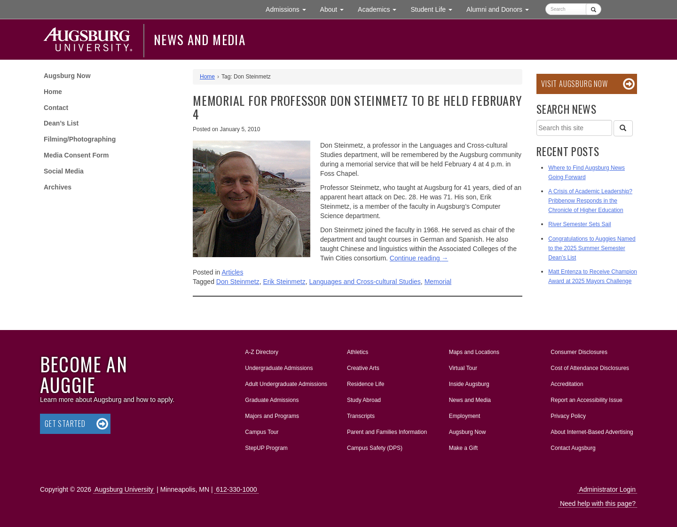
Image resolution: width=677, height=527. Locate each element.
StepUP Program (266, 448)
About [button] (335, 11)
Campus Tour (261, 432)
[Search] (623, 128)
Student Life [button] (434, 8)
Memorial (438, 281)
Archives (57, 187)
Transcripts (361, 416)
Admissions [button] (289, 8)
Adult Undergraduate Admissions (286, 384)
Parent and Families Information (387, 432)
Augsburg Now (67, 75)
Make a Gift (463, 448)
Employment (464, 416)
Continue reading (419, 258)
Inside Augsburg (469, 384)
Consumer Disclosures (579, 352)
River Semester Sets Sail (579, 224)
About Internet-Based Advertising (592, 432)
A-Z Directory (261, 352)
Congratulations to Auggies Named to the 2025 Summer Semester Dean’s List (591, 248)
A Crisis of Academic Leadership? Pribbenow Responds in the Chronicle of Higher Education (590, 200)
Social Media (64, 171)
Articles (233, 272)
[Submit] (593, 9)
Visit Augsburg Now (574, 83)
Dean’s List (61, 123)
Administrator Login (607, 489)
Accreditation (567, 384)
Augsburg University (123, 489)
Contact (56, 107)
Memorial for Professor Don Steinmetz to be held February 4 (357, 107)
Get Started (65, 423)
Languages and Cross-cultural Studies (364, 281)
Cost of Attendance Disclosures (590, 368)
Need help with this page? (598, 503)
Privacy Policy (568, 416)
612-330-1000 (236, 489)
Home (53, 91)
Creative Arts (363, 368)
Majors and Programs (271, 414)
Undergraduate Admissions (279, 368)
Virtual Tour (463, 368)
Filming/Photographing (80, 139)
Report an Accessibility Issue (586, 400)
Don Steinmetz (238, 281)
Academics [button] (380, 8)
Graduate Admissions (272, 400)
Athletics (357, 352)
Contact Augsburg (573, 448)
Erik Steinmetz (284, 281)
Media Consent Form (76, 155)
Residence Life (365, 384)
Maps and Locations (474, 352)
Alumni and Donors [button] (501, 8)
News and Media (199, 39)
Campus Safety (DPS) (374, 448)
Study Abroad (364, 400)
